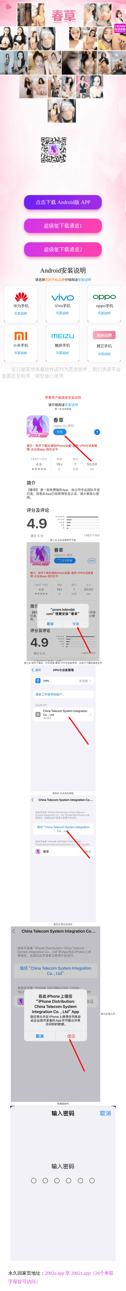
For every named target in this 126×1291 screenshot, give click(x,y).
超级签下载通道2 (63, 249)
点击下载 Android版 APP (63, 202)
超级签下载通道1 (63, 226)
